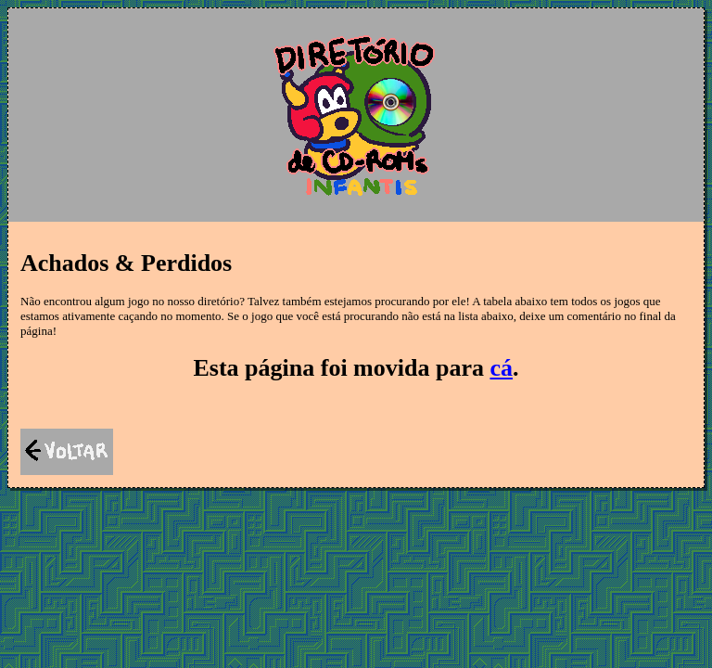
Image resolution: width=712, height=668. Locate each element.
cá (501, 367)
